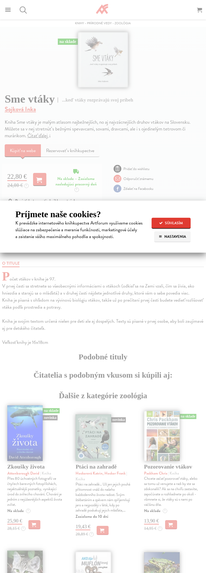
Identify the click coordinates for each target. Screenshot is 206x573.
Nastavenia (172, 236)
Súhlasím (171, 223)
